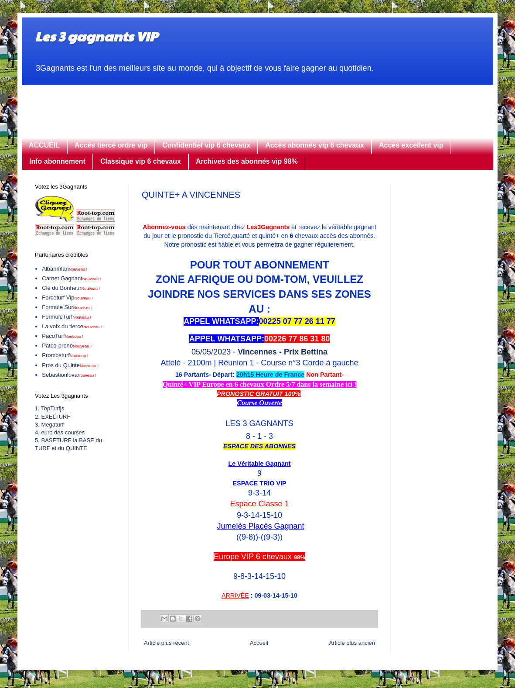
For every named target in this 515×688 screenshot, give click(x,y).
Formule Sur (67, 307)
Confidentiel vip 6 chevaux (206, 145)
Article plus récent (166, 643)
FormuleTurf (66, 316)
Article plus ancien (352, 643)
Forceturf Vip (67, 297)
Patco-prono (66, 345)
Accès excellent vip (411, 145)
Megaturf (52, 424)
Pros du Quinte (70, 365)
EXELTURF (55, 416)
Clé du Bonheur (71, 288)
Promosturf (65, 355)
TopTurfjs (52, 408)
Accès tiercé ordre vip (111, 145)
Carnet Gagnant (71, 278)
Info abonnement (57, 161)
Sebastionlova (69, 375)
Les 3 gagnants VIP (96, 36)
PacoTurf (62, 336)
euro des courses (63, 432)
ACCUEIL (44, 145)
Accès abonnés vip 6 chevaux (314, 145)
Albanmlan (64, 268)
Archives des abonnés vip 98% (247, 161)
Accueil (259, 643)
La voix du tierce (72, 326)
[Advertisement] (257, 104)
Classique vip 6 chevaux (140, 161)
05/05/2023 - (259, 351)
